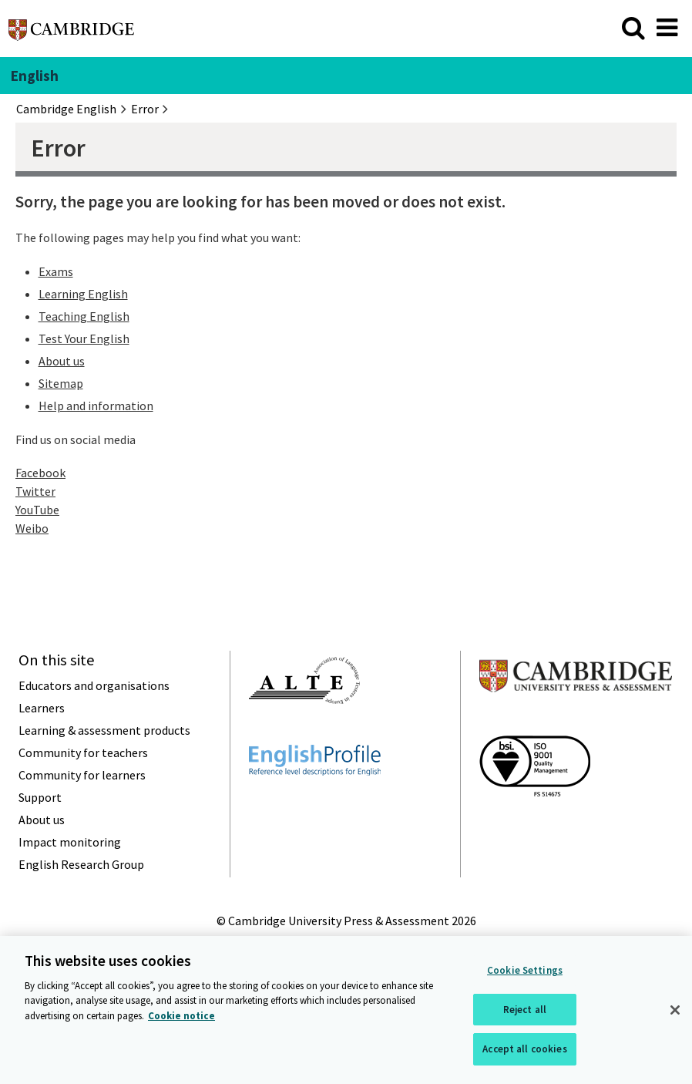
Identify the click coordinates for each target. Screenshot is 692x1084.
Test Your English (84, 338)
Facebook (40, 472)
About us (62, 361)
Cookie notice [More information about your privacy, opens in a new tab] (181, 1018)
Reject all (524, 1011)
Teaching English (84, 316)
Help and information (96, 405)
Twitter (35, 491)
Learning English (83, 293)
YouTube (37, 509)
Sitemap (61, 383)
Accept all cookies (524, 1051)
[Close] (675, 1012)
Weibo (32, 528)
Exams (56, 271)
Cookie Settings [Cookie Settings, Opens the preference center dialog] (525, 972)
